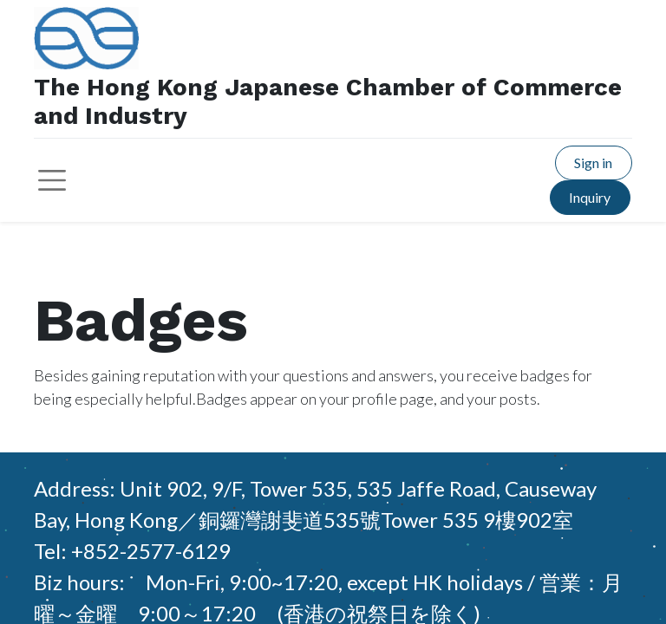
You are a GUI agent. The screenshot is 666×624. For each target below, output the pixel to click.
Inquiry (589, 197)
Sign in (593, 162)
